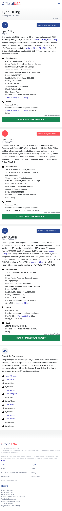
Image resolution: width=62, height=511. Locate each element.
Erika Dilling (52, 40)
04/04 (8, 494)
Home (3, 469)
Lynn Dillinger (8, 390)
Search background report (30, 120)
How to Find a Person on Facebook (13, 497)
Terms (33, 469)
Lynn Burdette (9, 415)
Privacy (33, 473)
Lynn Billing (8, 379)
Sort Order (54, 18)
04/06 (12, 492)
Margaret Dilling (37, 262)
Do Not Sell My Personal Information (14, 473)
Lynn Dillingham (9, 376)
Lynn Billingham (9, 394)
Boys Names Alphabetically (10, 506)
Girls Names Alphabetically (10, 501)
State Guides (5, 477)
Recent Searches (7, 490)
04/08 (3, 492)
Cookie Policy (35, 477)
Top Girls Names (7, 503)
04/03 (12, 494)
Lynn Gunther (8, 419)
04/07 (8, 492)
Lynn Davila (8, 404)
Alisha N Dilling (40, 40)
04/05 (3, 494)
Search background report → (48, 25)
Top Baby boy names (8, 499)
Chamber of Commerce (9, 481)
